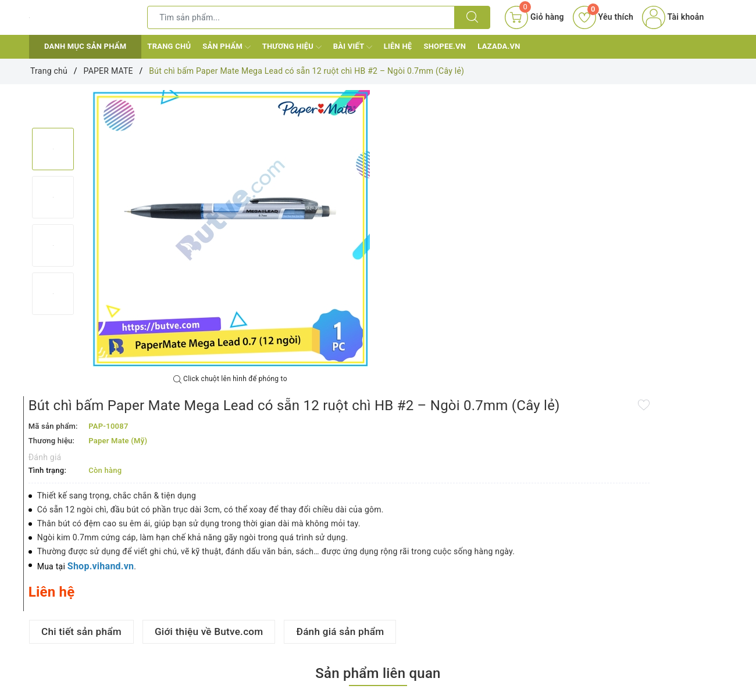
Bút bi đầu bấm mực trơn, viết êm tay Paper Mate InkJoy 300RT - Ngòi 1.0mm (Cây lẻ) (236, 638)
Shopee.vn (444, 46)
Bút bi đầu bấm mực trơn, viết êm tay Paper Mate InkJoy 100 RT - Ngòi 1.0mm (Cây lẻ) (90, 638)
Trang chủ (169, 46)
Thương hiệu (292, 47)
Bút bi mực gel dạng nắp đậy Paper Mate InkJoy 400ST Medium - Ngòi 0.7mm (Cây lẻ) (657, 638)
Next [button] (53, 326)
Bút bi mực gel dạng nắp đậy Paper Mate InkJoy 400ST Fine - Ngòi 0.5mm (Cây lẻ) (516, 638)
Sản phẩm (226, 47)
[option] (230, 229)
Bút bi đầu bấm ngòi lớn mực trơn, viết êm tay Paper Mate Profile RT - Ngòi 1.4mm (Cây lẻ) (375, 638)
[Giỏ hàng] (534, 17)
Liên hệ (398, 46)
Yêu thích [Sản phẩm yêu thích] (603, 16)
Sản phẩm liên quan (377, 458)
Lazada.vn (498, 46)
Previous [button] (53, 116)
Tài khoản (673, 16)
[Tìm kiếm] (472, 17)
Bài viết (352, 47)
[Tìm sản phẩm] (301, 17)
